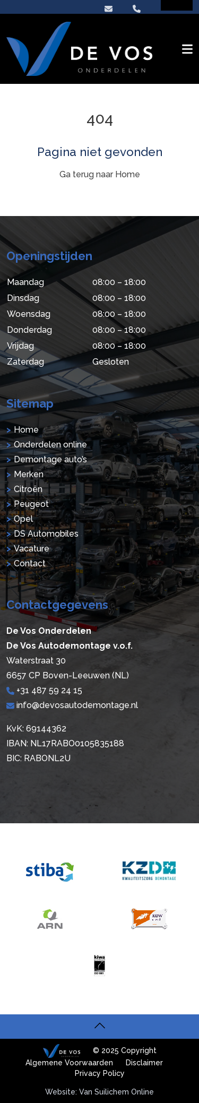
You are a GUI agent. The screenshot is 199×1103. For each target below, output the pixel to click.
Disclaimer (144, 1062)
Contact (30, 563)
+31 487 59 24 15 (44, 690)
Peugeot (31, 504)
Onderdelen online (50, 445)
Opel (23, 519)
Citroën (28, 489)
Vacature (31, 549)
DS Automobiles (46, 534)
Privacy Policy (100, 1073)
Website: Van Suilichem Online (99, 1092)
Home (26, 430)
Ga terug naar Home (99, 174)
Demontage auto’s (50, 459)
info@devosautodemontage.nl (72, 705)
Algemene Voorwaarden (69, 1062)
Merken (29, 474)
